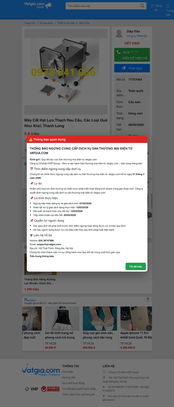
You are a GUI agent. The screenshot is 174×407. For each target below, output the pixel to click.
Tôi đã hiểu (135, 266)
